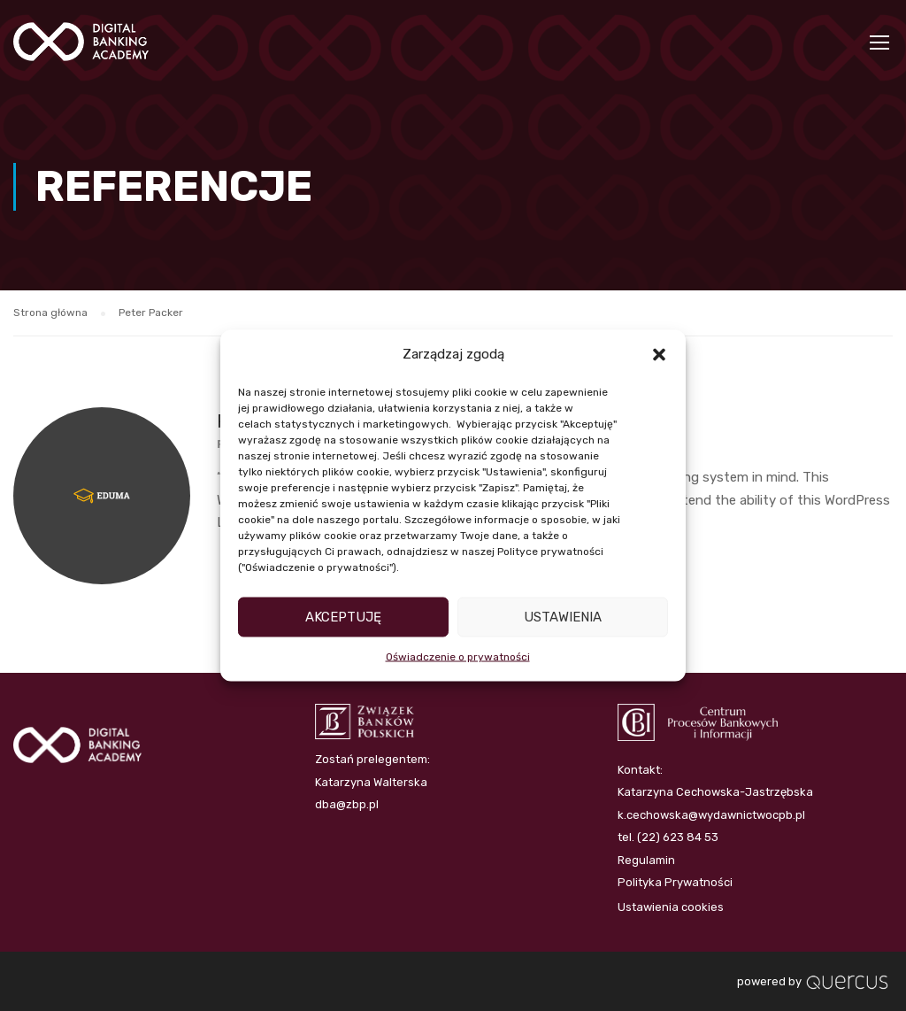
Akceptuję (343, 617)
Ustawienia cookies (671, 907)
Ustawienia (563, 617)
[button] (659, 354)
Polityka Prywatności (675, 882)
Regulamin (646, 860)
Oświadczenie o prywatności (458, 656)
